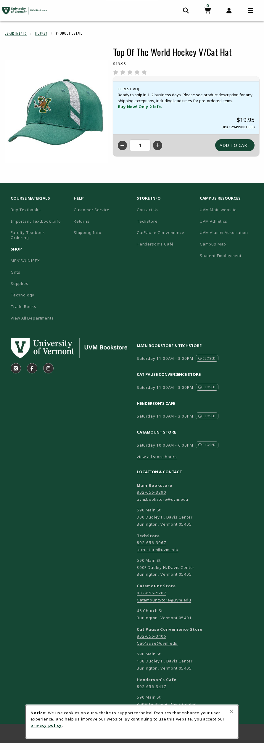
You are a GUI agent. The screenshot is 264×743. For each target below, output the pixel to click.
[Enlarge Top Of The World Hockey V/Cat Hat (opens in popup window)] (56, 111)
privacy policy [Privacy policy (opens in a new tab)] (46, 725)
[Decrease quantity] (122, 145)
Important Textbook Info (36, 221)
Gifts (15, 272)
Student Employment (229, 255)
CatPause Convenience (160, 232)
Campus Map (229, 244)
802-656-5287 (151, 593)
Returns (82, 221)
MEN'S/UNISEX (25, 260)
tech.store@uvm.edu (157, 549)
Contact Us (148, 209)
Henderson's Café (155, 244)
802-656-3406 (151, 636)
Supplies (19, 283)
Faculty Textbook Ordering (28, 235)
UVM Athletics (229, 221)
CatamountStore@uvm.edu (164, 600)
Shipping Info (88, 232)
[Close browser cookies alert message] (231, 711)
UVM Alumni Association (229, 232)
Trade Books (23, 306)
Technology (22, 295)
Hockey (41, 33)
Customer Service (92, 209)
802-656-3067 (151, 542)
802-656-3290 (151, 492)
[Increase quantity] (157, 145)
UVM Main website (229, 209)
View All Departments (32, 318)
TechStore (147, 221)
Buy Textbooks (26, 209)
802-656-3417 (151, 686)
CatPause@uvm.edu (157, 643)
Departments (16, 33)
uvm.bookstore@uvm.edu (162, 499)
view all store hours (157, 456)
